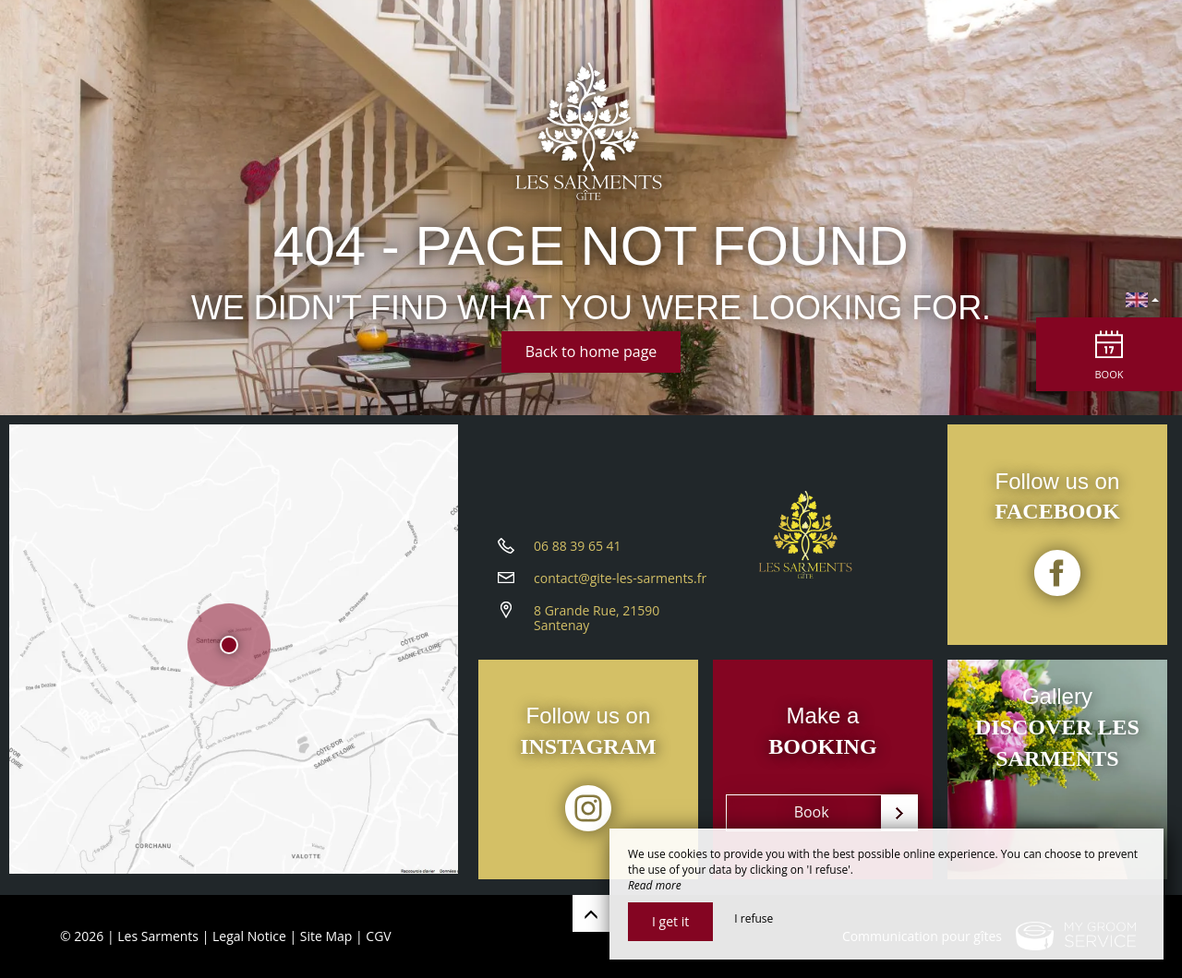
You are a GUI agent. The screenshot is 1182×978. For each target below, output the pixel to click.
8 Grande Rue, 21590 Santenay (596, 623)
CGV (378, 936)
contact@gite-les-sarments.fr (620, 583)
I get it (670, 921)
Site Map (326, 936)
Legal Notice (249, 936)
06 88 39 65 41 (577, 551)
